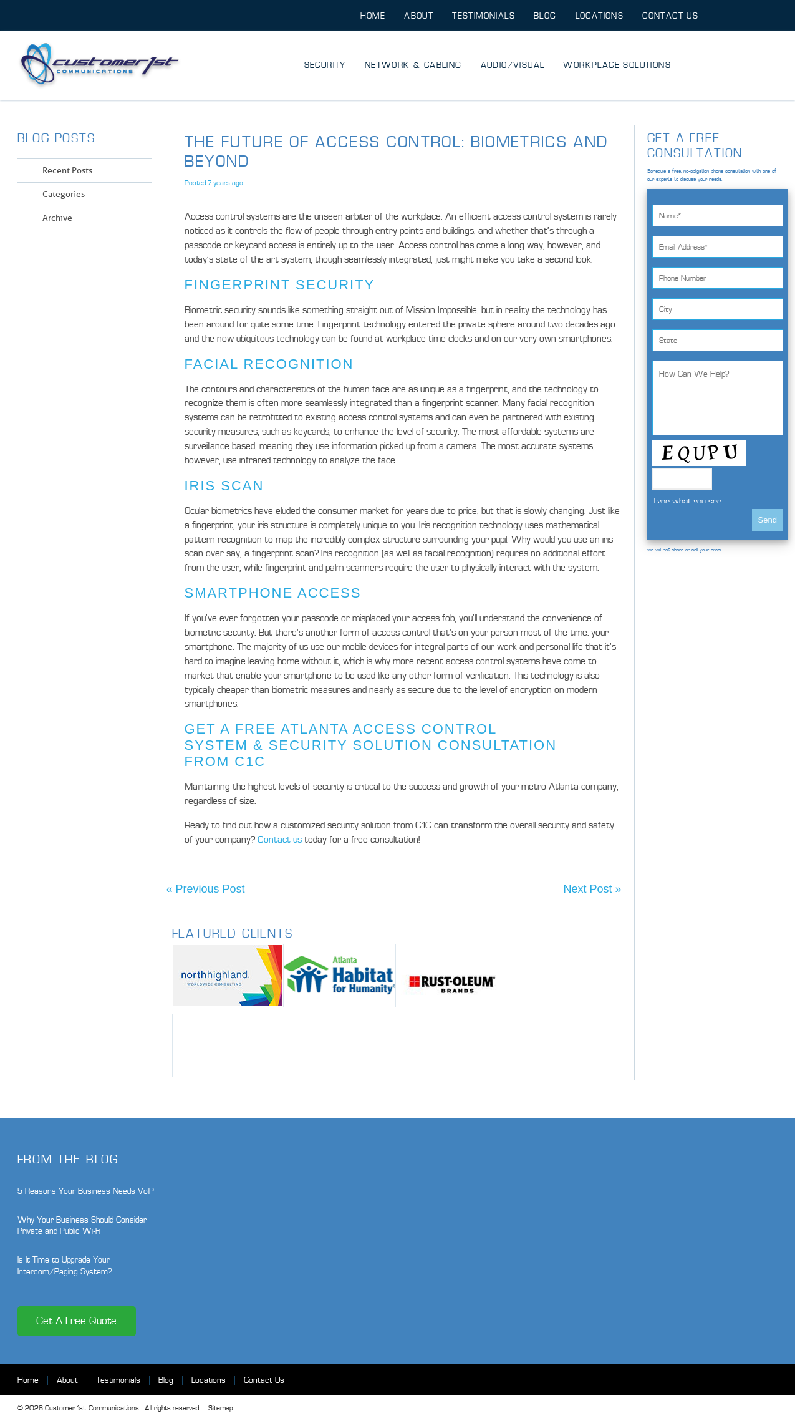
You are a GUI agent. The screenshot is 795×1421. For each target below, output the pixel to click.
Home (373, 16)
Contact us (280, 839)
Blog (545, 16)
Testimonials (483, 16)
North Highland (228, 975)
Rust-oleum (452, 975)
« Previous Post (205, 889)
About (418, 16)
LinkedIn (123, 253)
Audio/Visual (513, 65)
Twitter (101, 253)
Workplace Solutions (617, 65)
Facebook (79, 253)
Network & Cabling (413, 65)
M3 (228, 1045)
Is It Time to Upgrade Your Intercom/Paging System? (64, 1265)
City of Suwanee (564, 975)
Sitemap (220, 1408)
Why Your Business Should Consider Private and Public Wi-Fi (82, 1225)
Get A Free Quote (76, 1321)
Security (325, 65)
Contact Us (670, 16)
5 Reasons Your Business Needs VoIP (85, 1191)
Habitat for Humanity (339, 975)
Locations (600, 16)
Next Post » (592, 889)
